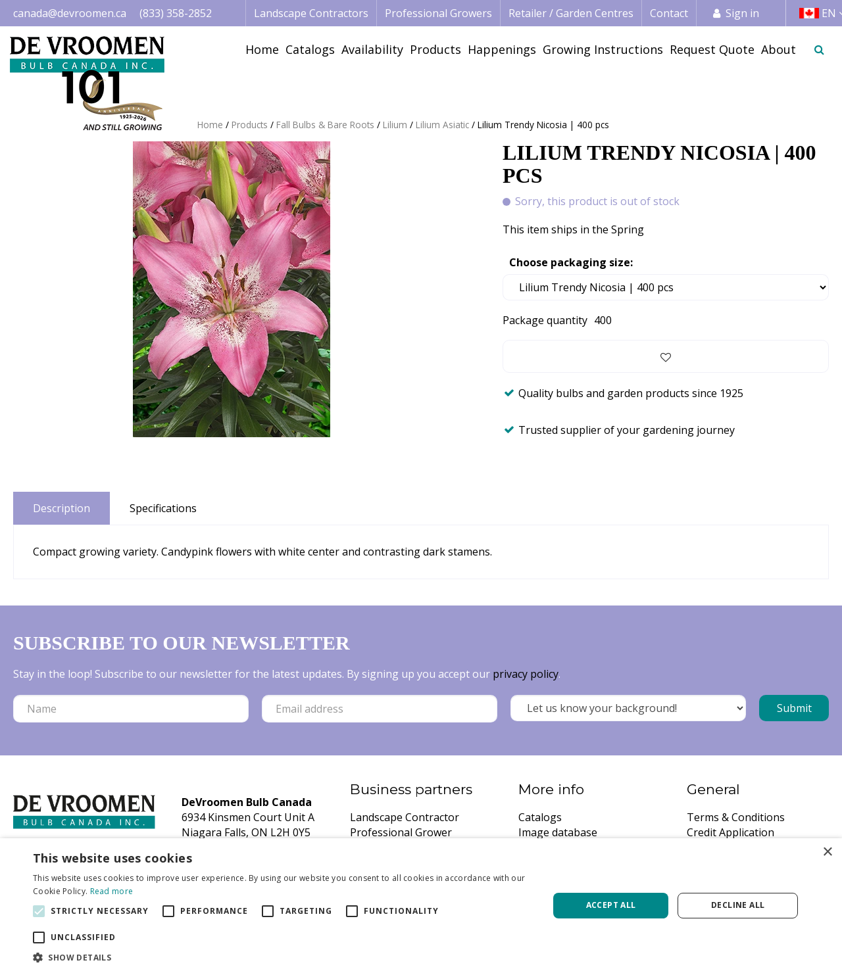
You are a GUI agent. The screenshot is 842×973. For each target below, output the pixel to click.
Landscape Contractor (404, 817)
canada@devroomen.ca (69, 13)
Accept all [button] (611, 905)
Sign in (742, 13)
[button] (283, 957)
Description (61, 508)
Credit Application (730, 832)
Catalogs (540, 817)
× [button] (827, 852)
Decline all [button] (737, 905)
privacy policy (525, 674)
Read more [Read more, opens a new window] (112, 891)
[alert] (421, 905)
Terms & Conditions (736, 817)
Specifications (163, 508)
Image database (557, 832)
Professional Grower (401, 832)
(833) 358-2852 (175, 13)
